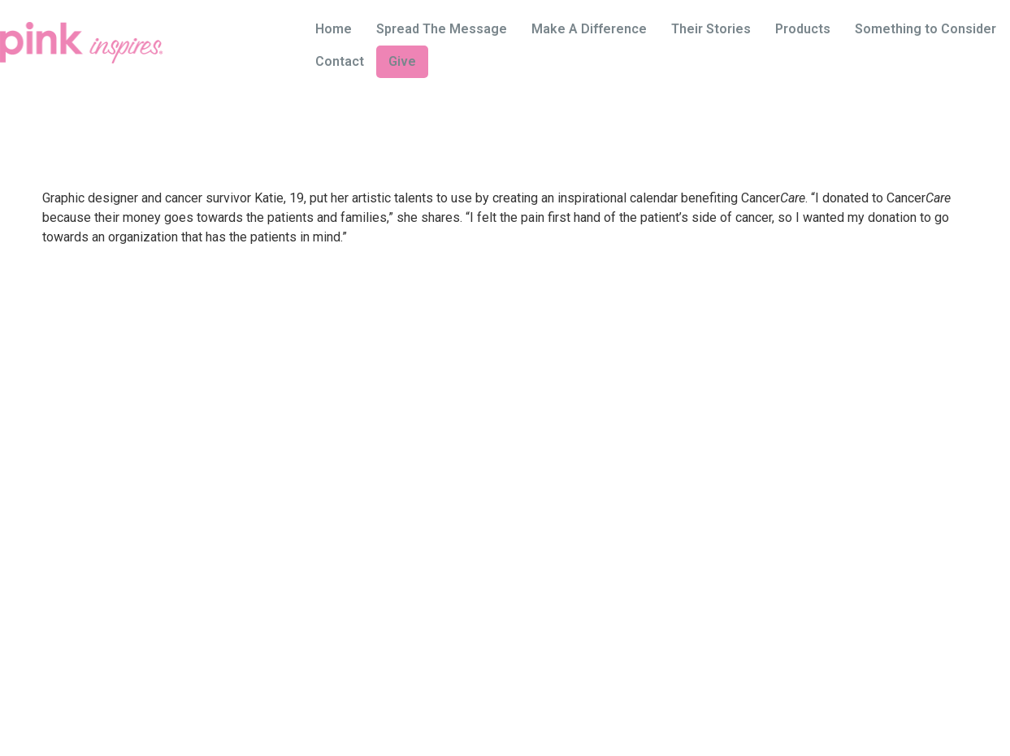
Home (333, 29)
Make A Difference (589, 29)
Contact (339, 61)
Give (402, 61)
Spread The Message (441, 29)
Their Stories (711, 29)
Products (802, 29)
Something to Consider (925, 29)
